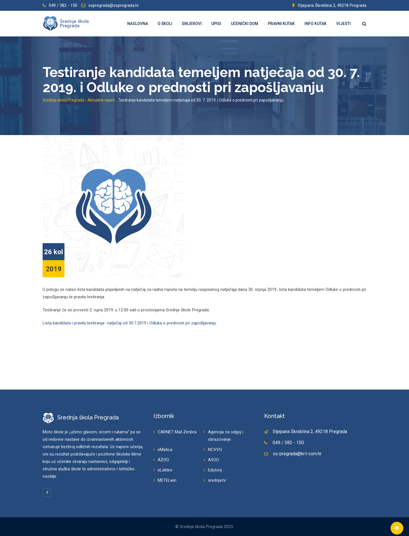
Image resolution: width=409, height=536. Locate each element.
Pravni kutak (281, 23)
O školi (165, 23)
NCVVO (215, 449)
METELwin (167, 480)
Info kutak (315, 23)
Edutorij (215, 470)
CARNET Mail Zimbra (177, 431)
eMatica (165, 449)
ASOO (213, 459)
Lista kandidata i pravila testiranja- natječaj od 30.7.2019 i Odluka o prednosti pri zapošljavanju (129, 323)
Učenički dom (244, 23)
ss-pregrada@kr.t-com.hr (297, 453)
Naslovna (137, 23)
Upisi (216, 23)
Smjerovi (192, 23)
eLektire (165, 470)
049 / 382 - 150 (63, 5)
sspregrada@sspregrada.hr (113, 5)
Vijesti (343, 23)
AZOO (163, 459)
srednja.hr (217, 480)
